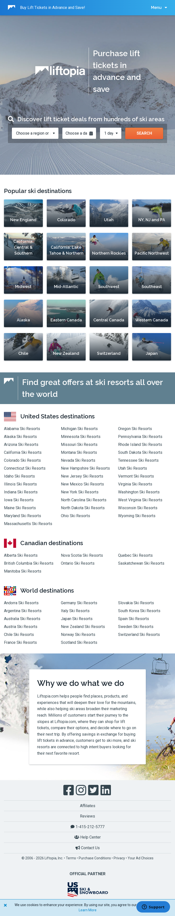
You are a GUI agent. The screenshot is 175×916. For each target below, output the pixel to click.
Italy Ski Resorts (75, 610)
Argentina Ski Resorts (23, 610)
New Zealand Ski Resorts (83, 626)
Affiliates (87, 805)
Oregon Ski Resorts (135, 428)
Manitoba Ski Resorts (22, 571)
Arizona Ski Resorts (21, 444)
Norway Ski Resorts (78, 634)
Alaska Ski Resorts (20, 436)
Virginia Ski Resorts (135, 484)
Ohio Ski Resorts (75, 515)
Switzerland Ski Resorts (139, 634)
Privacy (119, 858)
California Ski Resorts (23, 452)
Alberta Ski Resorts (21, 555)
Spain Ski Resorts (133, 618)
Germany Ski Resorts (79, 603)
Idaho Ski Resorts (19, 476)
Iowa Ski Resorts (19, 500)
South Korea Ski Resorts (139, 610)
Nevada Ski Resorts (78, 460)
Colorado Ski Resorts (22, 460)
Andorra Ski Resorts (21, 603)
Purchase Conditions (95, 858)
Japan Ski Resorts (77, 618)
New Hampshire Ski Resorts (85, 468)
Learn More (88, 910)
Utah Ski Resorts (132, 468)
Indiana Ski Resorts (21, 492)
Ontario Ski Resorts (78, 563)
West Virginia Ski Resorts (140, 500)
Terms (71, 858)
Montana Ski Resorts (79, 452)
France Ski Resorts (20, 642)
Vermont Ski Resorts (136, 476)
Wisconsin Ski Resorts (137, 508)
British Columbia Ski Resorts (28, 563)
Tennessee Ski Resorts (138, 460)
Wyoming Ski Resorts (136, 515)
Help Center (87, 837)
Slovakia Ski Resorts (136, 603)
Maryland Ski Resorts (22, 515)
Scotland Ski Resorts (79, 642)
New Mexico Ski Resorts (82, 484)
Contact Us (87, 847)
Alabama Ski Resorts (22, 428)
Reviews (87, 816)
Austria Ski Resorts (20, 626)
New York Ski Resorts (80, 492)
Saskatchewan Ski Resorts (141, 563)
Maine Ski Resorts (20, 508)
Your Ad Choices (140, 858)
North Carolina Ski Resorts (83, 500)
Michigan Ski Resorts (79, 428)
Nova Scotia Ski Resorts (82, 555)
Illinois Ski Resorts (20, 484)
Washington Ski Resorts (139, 492)
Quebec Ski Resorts (135, 555)
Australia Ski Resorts (22, 618)
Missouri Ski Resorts (79, 444)
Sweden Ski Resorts (135, 626)
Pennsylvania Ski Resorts (140, 436)
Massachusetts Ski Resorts (28, 523)
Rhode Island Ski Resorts (140, 444)
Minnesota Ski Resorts (80, 436)
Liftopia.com (48, 696)
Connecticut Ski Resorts (25, 468)
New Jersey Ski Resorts (82, 476)
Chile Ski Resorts (19, 634)
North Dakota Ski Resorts (83, 508)
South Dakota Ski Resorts (140, 452)
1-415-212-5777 (87, 826)
